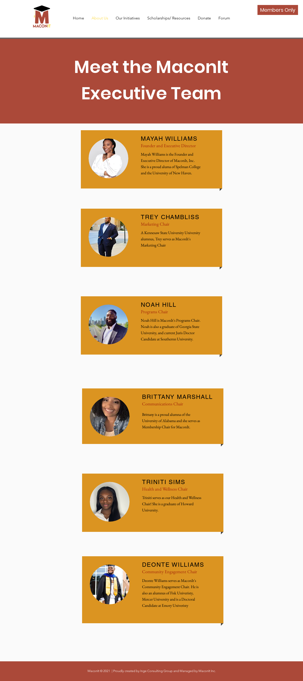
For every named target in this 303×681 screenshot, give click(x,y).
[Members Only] (277, 10)
